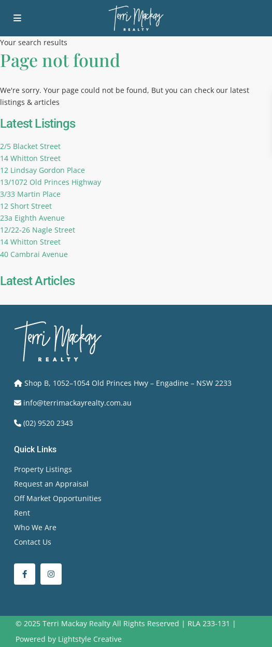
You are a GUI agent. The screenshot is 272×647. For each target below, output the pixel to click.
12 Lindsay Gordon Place (42, 170)
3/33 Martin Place (30, 194)
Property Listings (43, 469)
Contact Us (32, 542)
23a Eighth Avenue (32, 218)
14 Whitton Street (30, 158)
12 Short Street (26, 206)
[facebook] (24, 574)
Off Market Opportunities (58, 498)
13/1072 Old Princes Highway (50, 182)
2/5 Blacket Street (30, 146)
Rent (22, 513)
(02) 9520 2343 (48, 423)
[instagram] (51, 574)
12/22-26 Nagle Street (37, 230)
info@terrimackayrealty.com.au (77, 403)
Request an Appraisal (51, 484)
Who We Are (35, 527)
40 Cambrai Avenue (34, 254)
